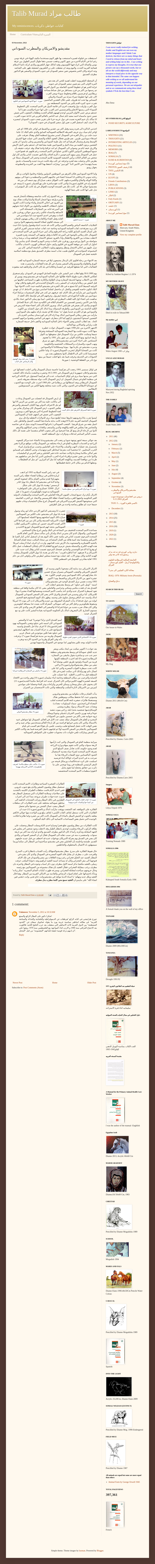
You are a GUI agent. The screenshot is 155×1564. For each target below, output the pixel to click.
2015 (111, 522)
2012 (111, 441)
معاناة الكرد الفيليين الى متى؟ (121, 570)
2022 (111, 539)
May (113, 461)
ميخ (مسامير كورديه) (117, 213)
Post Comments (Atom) (33, 987)
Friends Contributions (117, 181)
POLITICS (113, 146)
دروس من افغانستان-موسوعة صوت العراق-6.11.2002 (126, 497)
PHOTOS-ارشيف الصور (118, 167)
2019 (111, 530)
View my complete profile (131, 235)
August (114, 474)
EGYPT (111, 178)
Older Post (91, 983)
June (113, 465)
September (116, 478)
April (113, 457)
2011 (111, 436)
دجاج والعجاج (114, 581)
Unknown (23, 912)
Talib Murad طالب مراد (46, 13)
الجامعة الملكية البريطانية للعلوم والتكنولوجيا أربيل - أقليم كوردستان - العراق (124, 562)
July (113, 470)
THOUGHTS (114, 139)
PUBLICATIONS (115, 188)
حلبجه (111, 206)
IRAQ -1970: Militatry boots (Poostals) (124, 576)
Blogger (100, 1551)
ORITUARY (113, 202)
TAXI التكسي (114, 170)
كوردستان (112, 209)
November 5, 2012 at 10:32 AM (42, 912)
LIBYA (111, 185)
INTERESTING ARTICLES (120, 142)
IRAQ (111, 153)
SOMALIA (113, 156)
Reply (21, 935)
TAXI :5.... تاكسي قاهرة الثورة (124, 503)
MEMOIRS (113, 149)
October (115, 482)
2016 (111, 526)
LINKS (111, 192)
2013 (111, 514)
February (115, 449)
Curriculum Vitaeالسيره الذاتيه (35, 34)
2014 (111, 518)
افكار (110, 195)
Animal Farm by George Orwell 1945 (124, 1482)
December (116, 508)
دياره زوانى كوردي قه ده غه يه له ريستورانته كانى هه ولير (122, 553)
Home (13, 34)
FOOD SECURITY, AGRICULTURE (124, 123)
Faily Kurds (113, 199)
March (114, 453)
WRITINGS (113, 135)
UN (109, 174)
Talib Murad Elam (131, 225)
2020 (111, 535)
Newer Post (17, 983)
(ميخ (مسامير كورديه (117, 163)
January (114, 444)
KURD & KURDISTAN (118, 160)
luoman (82, 1551)
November (116, 486)
